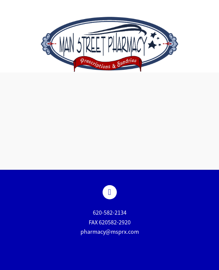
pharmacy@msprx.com (109, 232)
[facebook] (110, 192)
